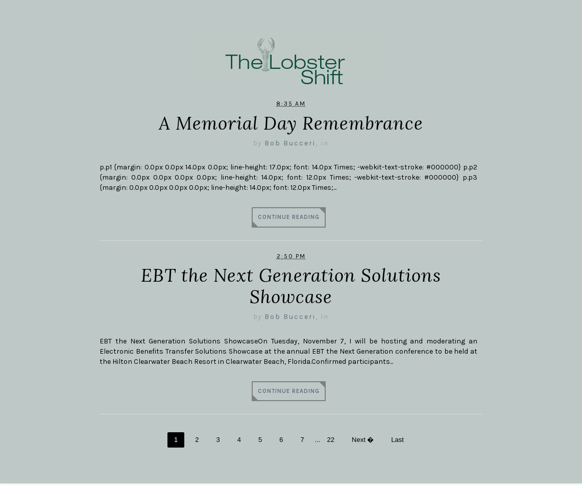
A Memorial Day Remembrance (291, 123)
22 (330, 439)
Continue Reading (289, 217)
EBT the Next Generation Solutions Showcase (291, 286)
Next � (363, 439)
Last (397, 439)
